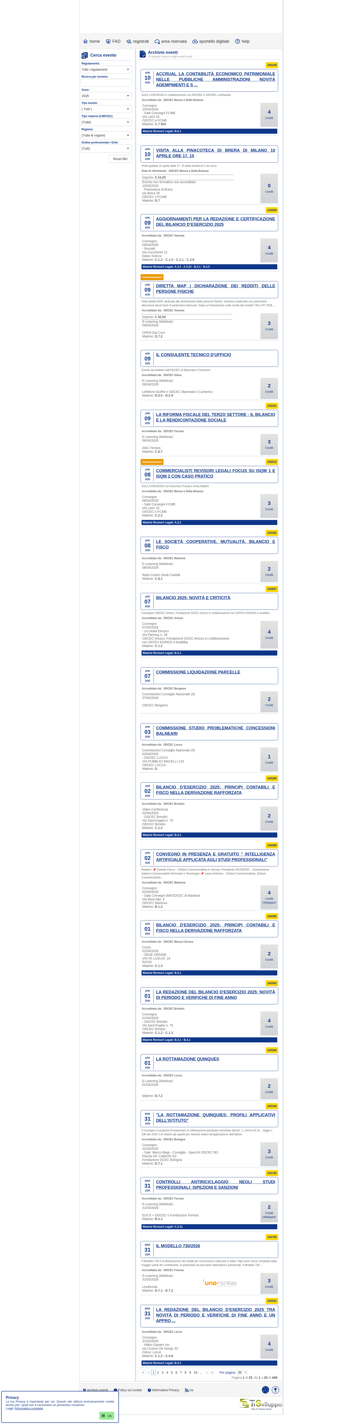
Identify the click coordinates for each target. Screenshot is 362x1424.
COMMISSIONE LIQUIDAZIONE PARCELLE (198, 672)
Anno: (85, 89)
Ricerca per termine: (94, 76)
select (128, 69)
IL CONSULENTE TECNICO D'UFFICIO (193, 354)
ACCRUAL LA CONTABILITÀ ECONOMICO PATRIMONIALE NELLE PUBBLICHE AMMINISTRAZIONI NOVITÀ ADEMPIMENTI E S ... (215, 79)
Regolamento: (90, 63)
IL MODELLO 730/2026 (178, 1246)
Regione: (87, 129)
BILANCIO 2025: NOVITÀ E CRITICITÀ (193, 597)
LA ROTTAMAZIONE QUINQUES (187, 1059)
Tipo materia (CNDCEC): (97, 116)
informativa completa (29, 1408)
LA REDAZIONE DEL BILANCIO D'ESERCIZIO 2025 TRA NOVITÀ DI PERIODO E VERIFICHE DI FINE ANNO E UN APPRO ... (215, 1315)
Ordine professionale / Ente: (99, 142)
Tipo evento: (89, 103)
